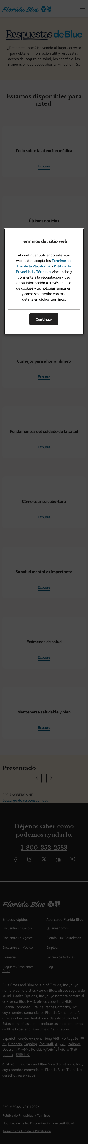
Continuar (44, 319)
